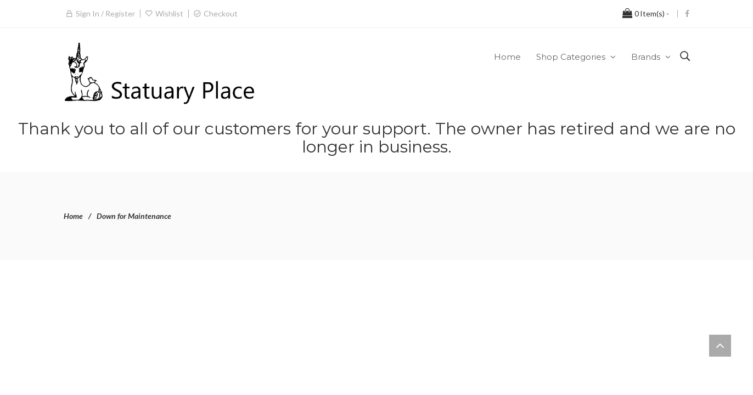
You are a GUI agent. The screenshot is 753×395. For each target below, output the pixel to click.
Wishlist (169, 13)
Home (73, 216)
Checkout (221, 13)
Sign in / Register (105, 13)
